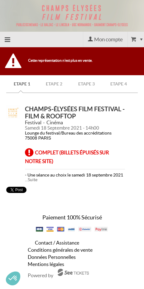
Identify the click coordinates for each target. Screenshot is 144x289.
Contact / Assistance (57, 242)
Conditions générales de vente (60, 250)
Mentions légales (46, 264)
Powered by (40, 275)
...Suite (31, 179)
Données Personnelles (52, 257)
